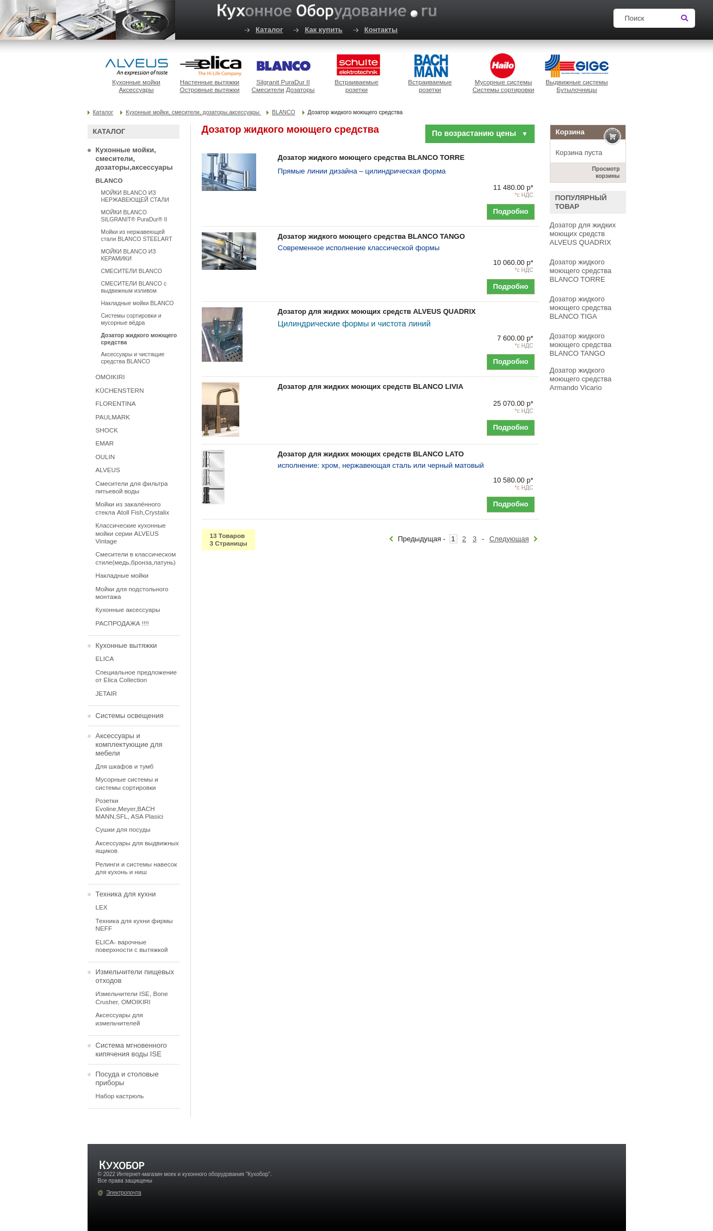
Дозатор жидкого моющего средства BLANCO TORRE (581, 270)
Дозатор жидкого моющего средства (139, 338)
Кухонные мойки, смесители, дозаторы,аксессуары (193, 112)
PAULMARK (113, 416)
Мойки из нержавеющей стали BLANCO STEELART (136, 235)
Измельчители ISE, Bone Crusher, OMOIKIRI (132, 997)
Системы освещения (130, 716)
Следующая (509, 539)
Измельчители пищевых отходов (135, 976)
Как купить (323, 30)
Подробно (510, 211)
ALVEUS (108, 469)
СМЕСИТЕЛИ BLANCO (131, 271)
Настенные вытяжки (209, 81)
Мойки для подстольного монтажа (132, 592)
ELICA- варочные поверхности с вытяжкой (132, 945)
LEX (102, 907)
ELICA (105, 658)
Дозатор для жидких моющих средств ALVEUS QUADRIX (583, 233)
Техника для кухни (126, 894)
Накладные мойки (122, 575)
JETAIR (106, 693)
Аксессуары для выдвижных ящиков (137, 846)
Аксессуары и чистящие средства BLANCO (133, 357)
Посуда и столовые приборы (127, 1078)
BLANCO (283, 112)
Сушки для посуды (123, 829)
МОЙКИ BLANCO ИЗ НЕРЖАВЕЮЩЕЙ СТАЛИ (135, 196)
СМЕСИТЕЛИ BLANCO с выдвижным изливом (134, 287)
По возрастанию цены (480, 133)
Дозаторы (300, 89)
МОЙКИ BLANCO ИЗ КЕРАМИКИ (128, 255)
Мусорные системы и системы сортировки (127, 783)
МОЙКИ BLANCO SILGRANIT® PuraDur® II (134, 215)
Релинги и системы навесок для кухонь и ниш (136, 868)
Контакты (381, 30)
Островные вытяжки (210, 89)
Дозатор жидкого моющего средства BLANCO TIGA (581, 307)
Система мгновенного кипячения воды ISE (131, 1049)
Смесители (268, 89)
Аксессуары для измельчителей (119, 1018)
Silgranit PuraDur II (283, 81)
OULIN (105, 456)
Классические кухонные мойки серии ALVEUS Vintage (131, 533)
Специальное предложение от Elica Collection (136, 676)
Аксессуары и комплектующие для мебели (129, 744)
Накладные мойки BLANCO (137, 303)
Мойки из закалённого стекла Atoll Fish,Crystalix (133, 507)
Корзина (570, 132)
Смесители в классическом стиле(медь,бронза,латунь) (136, 557)
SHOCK (107, 430)
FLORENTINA (116, 403)
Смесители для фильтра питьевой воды (132, 487)
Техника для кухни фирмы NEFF (134, 924)
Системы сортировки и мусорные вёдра (131, 319)
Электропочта (123, 1193)
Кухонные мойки (136, 81)
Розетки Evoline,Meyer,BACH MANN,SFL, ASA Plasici (130, 808)
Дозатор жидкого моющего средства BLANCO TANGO (581, 344)
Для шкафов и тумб (125, 766)
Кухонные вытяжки (126, 645)
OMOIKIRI (110, 376)
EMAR (105, 443)
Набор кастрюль (120, 1095)
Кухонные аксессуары (128, 609)
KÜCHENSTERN (120, 390)
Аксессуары (136, 89)
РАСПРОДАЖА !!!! (122, 623)
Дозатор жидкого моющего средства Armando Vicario (581, 379)
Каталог (269, 30)
